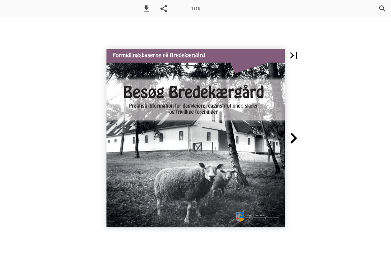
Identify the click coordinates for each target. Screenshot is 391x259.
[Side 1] (196, 8)
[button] (146, 8)
